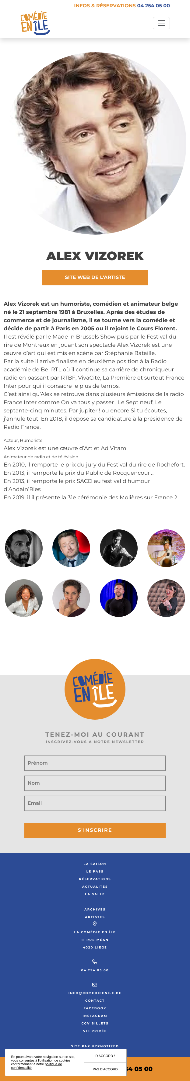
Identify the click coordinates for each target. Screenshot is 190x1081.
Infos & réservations (122, 6)
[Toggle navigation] (161, 23)
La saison (95, 864)
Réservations (95, 879)
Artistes (95, 917)
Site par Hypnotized (95, 1046)
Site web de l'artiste (95, 278)
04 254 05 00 (95, 970)
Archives (95, 909)
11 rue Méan (94, 940)
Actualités (95, 887)
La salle (95, 894)
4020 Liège (95, 947)
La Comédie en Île (95, 932)
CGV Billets (94, 1023)
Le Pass (95, 871)
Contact (95, 1001)
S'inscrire (95, 830)
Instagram (95, 1016)
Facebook (95, 1008)
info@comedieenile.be (95, 993)
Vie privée (95, 1031)
